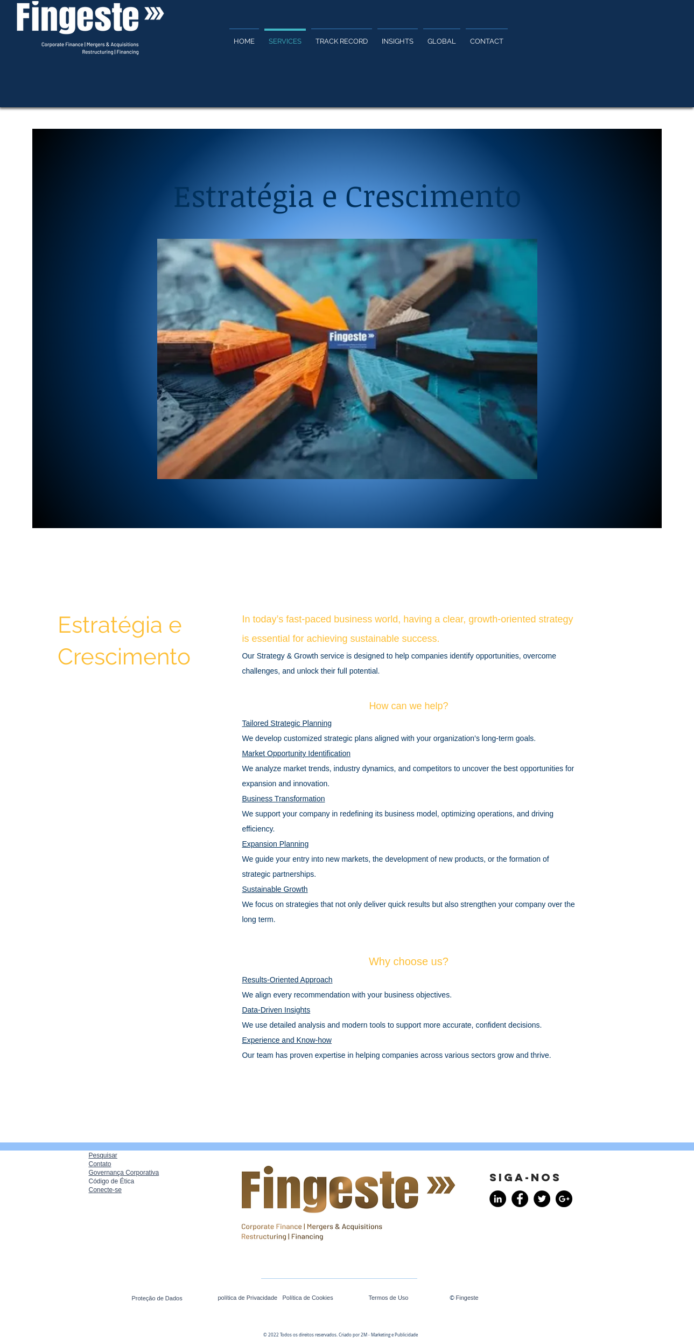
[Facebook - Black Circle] (519, 1198)
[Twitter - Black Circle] (542, 1198)
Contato (100, 1164)
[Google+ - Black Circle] (564, 1198)
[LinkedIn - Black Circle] (497, 1198)
